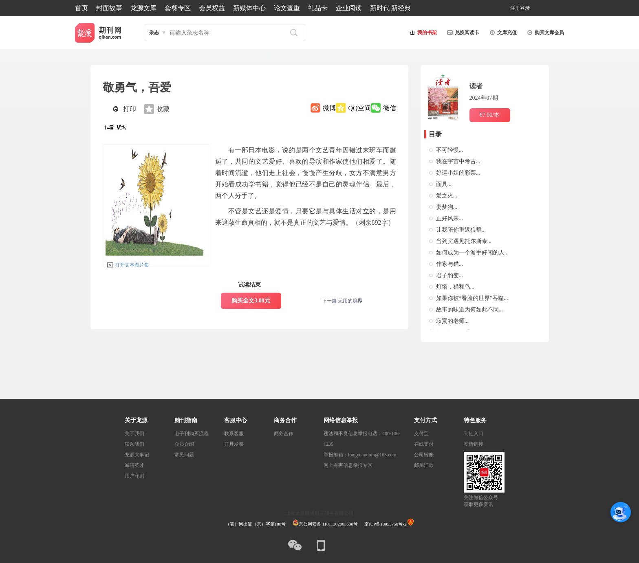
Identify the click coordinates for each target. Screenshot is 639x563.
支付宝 (421, 433)
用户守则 (134, 476)
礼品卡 (318, 7)
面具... (444, 184)
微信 (389, 108)
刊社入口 (473, 433)
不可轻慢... (449, 150)
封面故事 (109, 7)
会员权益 (212, 7)
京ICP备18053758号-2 (385, 523)
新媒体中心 (249, 7)
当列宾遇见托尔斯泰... (464, 241)
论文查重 (287, 7)
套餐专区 (178, 7)
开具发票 (234, 444)
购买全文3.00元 (250, 301)
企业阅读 (349, 7)
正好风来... (449, 218)
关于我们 (134, 433)
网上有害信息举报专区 (348, 465)
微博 (329, 108)
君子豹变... (449, 275)
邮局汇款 (424, 465)
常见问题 (184, 455)
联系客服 (234, 433)
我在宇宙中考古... (458, 161)
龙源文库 (143, 7)
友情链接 (473, 444)
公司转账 (424, 455)
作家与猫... (449, 264)
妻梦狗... (447, 207)
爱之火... (447, 196)
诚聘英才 (134, 465)
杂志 (154, 32)
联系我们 (134, 444)
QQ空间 (359, 108)
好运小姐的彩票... (458, 173)
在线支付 (424, 444)
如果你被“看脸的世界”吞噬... (472, 298)
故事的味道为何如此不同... (469, 310)
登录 (525, 8)
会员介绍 (184, 444)
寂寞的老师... (452, 321)
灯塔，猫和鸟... (455, 287)
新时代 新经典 (390, 7)
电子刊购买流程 (191, 433)
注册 (515, 8)
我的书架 (422, 32)
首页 (81, 7)
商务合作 (283, 433)
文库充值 (502, 32)
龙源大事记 (137, 455)
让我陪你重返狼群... (461, 230)
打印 (129, 108)
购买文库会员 (544, 32)
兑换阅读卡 (462, 32)
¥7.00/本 (490, 115)
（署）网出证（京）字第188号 (255, 523)
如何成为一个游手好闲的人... (472, 253)
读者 (476, 86)
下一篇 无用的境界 (342, 301)
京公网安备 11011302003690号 (325, 523)
